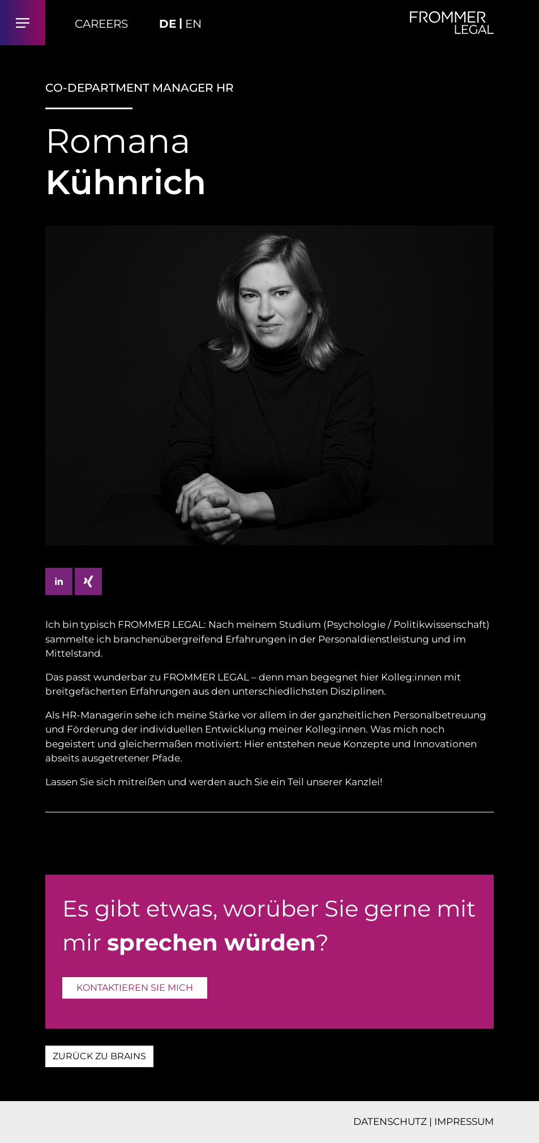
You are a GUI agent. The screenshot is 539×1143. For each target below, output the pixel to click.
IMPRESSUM (464, 1121)
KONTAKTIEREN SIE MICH (134, 987)
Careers (101, 24)
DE (167, 24)
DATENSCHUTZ (390, 1121)
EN (193, 24)
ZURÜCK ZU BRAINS (99, 1056)
